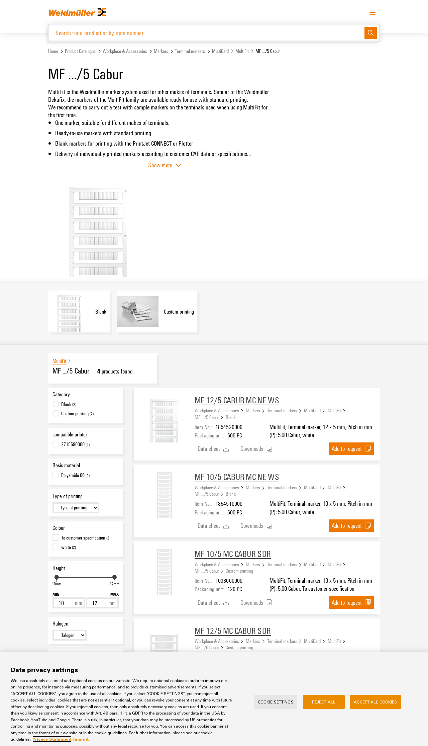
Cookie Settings (276, 701)
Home (53, 51)
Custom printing (239, 571)
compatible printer (69, 435)
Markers (161, 51)
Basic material (66, 466)
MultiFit (242, 51)
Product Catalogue (80, 51)
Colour (58, 528)
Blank (231, 417)
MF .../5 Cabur (207, 417)
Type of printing (67, 496)
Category (61, 395)
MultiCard (220, 51)
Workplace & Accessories (125, 51)
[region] (214, 699)
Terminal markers (190, 51)
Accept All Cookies (375, 701)
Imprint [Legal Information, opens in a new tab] (81, 739)
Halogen (60, 624)
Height (58, 568)
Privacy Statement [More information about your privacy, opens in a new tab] (52, 739)
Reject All (323, 701)
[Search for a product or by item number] (206, 33)
